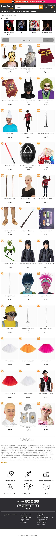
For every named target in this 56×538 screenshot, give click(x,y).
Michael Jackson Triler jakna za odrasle (28, 134)
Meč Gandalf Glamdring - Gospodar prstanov (28, 329)
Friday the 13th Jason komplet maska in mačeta (10, 68)
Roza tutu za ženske (46, 361)
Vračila (22, 520)
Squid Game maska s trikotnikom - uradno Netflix (28, 166)
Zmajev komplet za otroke (10, 263)
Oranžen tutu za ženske (28, 361)
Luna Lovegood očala (46, 426)
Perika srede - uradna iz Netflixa (46, 263)
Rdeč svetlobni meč (9, 165)
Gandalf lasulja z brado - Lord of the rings (28, 68)
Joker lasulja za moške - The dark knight (46, 101)
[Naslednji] (36, 439)
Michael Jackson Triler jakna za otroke (46, 199)
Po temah (4, 11)
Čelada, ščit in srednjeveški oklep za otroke (28, 426)
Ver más (5, 462)
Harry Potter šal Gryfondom (46, 68)
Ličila (21, 32)
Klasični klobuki (47, 32)
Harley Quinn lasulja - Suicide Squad (46, 166)
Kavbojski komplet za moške (46, 393)
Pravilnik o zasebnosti (42, 519)
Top (53, 11)
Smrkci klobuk (10, 133)
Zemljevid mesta (41, 524)
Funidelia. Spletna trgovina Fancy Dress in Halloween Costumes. (7, 7)
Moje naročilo (24, 516)
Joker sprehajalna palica (9, 198)
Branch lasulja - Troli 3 (28, 296)
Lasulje (34, 32)
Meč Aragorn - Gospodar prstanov (46, 329)
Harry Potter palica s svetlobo (28, 231)
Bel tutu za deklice (10, 361)
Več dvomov (24, 522)
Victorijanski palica (10, 296)
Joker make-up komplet (46, 231)
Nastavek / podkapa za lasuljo (28, 198)
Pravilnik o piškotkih (42, 520)
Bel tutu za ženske (28, 393)
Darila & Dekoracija (29, 11)
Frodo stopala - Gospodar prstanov (10, 231)
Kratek (5, 40)
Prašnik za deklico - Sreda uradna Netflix (28, 264)
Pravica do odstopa (41, 522)
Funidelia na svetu (41, 516)
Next (54, 27)
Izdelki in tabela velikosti (26, 517)
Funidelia (3, 15)
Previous (1, 27)
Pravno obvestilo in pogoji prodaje (45, 517)
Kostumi (11, 11)
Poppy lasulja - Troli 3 (46, 296)
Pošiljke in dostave (25, 519)
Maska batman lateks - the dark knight (28, 101)
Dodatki (18, 11)
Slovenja (39, 526)
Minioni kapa (10, 328)
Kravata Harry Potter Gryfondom (10, 100)
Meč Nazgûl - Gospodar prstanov (46, 133)
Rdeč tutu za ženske (10, 393)
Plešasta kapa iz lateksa (9, 426)
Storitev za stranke (10, 515)
